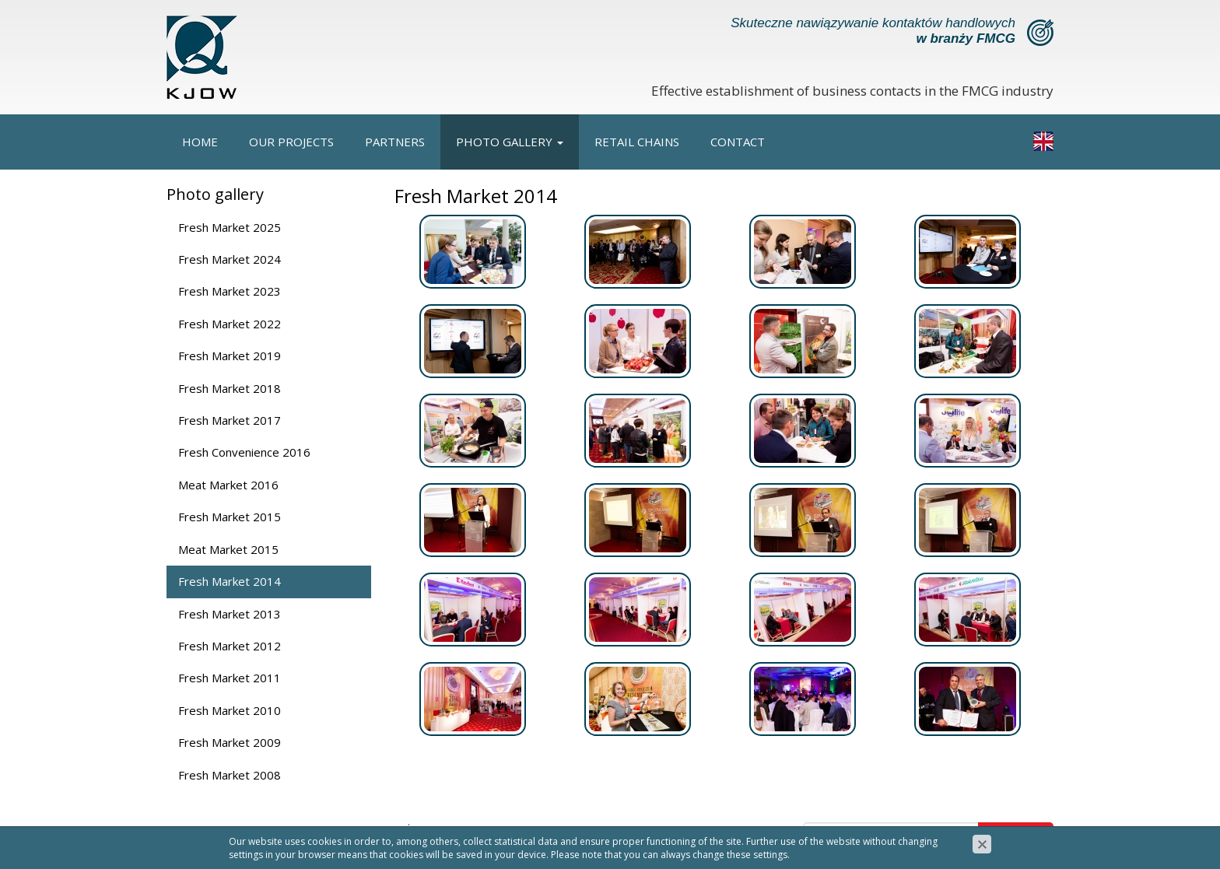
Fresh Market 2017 (229, 420)
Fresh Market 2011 (229, 677)
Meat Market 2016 (228, 484)
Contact (737, 141)
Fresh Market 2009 (229, 742)
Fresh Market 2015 (229, 516)
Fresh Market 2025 (229, 227)
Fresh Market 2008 (229, 775)
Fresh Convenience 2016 (244, 452)
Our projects (291, 141)
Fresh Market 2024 (229, 259)
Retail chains (636, 141)
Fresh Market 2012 (229, 646)
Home (200, 141)
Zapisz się (1016, 835)
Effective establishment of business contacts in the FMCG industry (852, 91)
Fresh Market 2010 (229, 710)
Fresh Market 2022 (229, 323)
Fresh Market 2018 (229, 388)
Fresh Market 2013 (229, 614)
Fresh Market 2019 (229, 355)
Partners (395, 141)
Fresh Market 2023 (229, 291)
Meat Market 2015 (228, 549)
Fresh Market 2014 (229, 581)
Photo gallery (509, 141)
